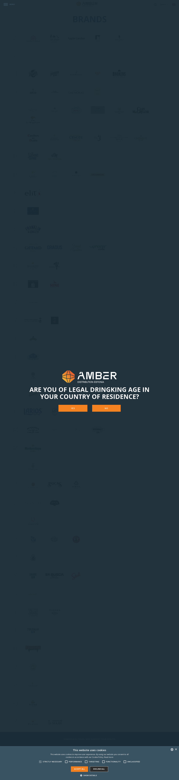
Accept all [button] (79, 769)
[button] (89, 775)
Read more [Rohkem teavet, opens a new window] (108, 757)
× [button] (176, 749)
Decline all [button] (99, 769)
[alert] (89, 763)
